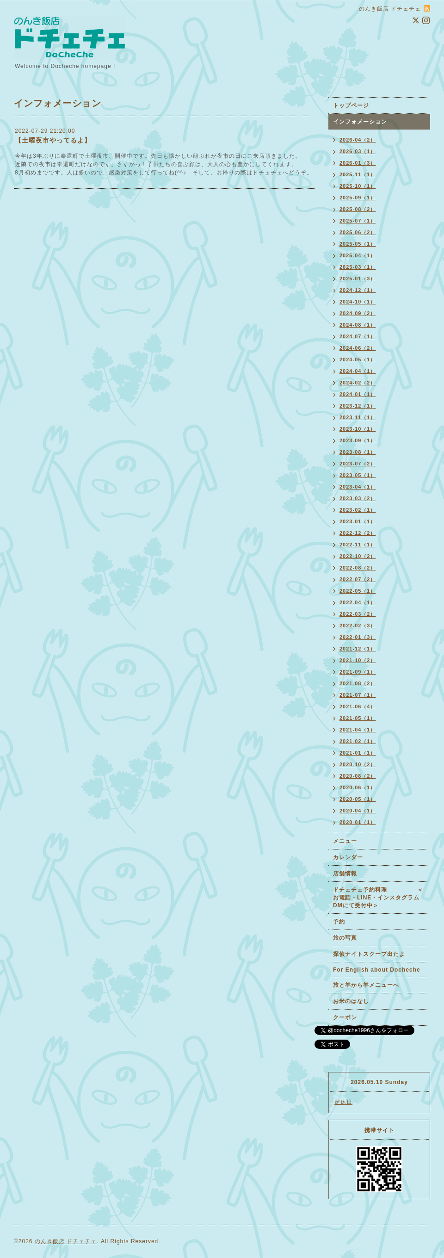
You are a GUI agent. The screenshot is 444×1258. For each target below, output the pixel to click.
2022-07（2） (357, 579)
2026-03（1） (357, 151)
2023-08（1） (357, 452)
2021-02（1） (357, 741)
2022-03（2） (357, 614)
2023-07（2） (357, 463)
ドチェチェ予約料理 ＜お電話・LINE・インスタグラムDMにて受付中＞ (378, 897)
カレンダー (348, 857)
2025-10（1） (357, 186)
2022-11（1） (357, 544)
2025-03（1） (357, 267)
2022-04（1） (357, 602)
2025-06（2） (357, 232)
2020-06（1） (357, 787)
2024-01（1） (357, 394)
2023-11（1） (357, 417)
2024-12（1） (357, 290)
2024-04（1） (357, 371)
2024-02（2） (357, 382)
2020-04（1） (357, 810)
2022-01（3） (357, 637)
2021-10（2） (357, 660)
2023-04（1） (357, 487)
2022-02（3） (357, 625)
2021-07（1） (357, 695)
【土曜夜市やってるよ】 (53, 140)
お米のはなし (351, 1001)
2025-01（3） (357, 278)
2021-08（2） (357, 683)
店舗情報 (345, 873)
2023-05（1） (357, 475)
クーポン (345, 1017)
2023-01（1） (357, 521)
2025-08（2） (357, 209)
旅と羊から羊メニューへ (366, 985)
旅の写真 (345, 938)
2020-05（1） (357, 799)
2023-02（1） (357, 510)
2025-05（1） (357, 244)
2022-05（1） (357, 591)
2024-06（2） (357, 348)
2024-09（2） (357, 313)
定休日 (343, 1102)
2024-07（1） (357, 336)
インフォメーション (360, 121)
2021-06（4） (357, 706)
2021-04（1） (357, 729)
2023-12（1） (357, 406)
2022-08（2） (357, 567)
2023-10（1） (357, 429)
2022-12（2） (357, 533)
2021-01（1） (357, 753)
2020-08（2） (357, 776)
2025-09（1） (357, 197)
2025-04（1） (357, 255)
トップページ (351, 105)
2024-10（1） (357, 301)
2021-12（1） (357, 648)
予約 (339, 921)
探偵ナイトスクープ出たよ (369, 954)
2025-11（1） (357, 174)
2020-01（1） (357, 822)
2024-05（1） (357, 359)
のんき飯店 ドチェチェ (66, 1241)
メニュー (345, 841)
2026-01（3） (357, 163)
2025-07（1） (357, 220)
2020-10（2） (357, 764)
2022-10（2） (357, 556)
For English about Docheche (376, 970)
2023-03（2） (357, 498)
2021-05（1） (357, 718)
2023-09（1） (357, 440)
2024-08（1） (357, 325)
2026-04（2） (357, 140)
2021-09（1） (357, 672)
